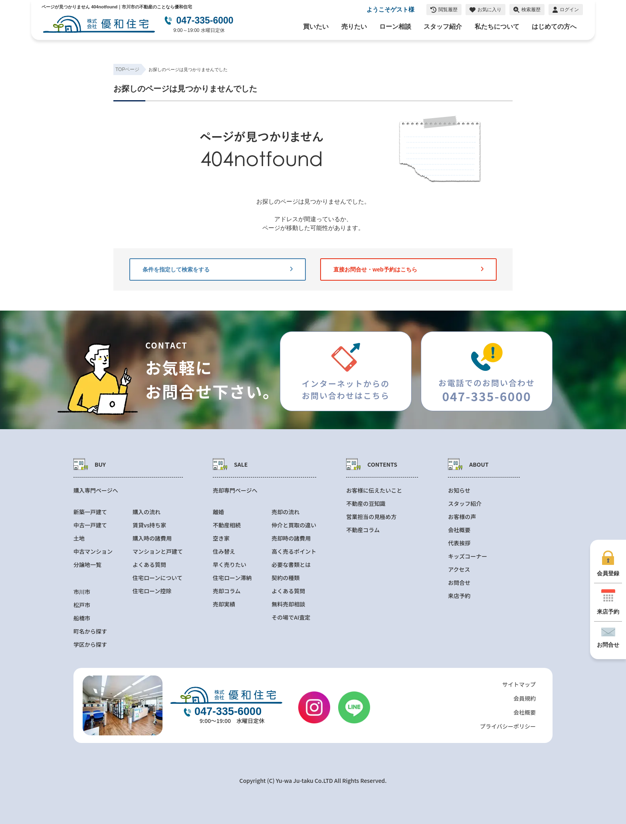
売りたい (354, 26)
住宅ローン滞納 (232, 578)
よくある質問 (149, 564)
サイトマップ (519, 684)
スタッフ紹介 (443, 26)
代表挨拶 (459, 543)
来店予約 (459, 596)
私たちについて (497, 26)
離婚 (218, 512)
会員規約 (524, 698)
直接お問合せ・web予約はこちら (408, 269)
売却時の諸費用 (291, 538)
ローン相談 (395, 26)
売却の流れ (285, 512)
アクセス (459, 569)
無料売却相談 (288, 604)
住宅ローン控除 (152, 591)
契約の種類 (285, 578)
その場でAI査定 (290, 617)
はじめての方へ (554, 26)
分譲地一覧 (87, 564)
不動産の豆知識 (365, 503)
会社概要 (459, 530)
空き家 (221, 538)
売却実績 (224, 604)
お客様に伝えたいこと (374, 490)
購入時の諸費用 (152, 538)
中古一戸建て (90, 525)
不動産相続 (227, 525)
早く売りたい (229, 564)
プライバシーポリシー (508, 726)
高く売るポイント (293, 551)
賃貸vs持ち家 (149, 525)
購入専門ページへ (95, 490)
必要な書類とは (291, 564)
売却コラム (227, 591)
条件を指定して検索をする (218, 269)
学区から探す (90, 644)
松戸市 (81, 605)
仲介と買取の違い (293, 525)
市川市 (81, 592)
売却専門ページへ (235, 490)
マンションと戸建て (158, 551)
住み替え (224, 551)
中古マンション (93, 551)
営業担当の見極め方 (371, 517)
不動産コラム (363, 530)
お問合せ (459, 582)
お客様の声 (462, 517)
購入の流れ (146, 512)
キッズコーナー (467, 556)
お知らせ (459, 490)
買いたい (316, 26)
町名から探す (90, 631)
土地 (79, 538)
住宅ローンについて (157, 578)
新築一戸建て (90, 512)
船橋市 (81, 618)
